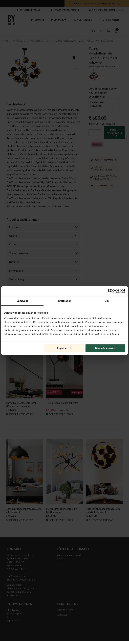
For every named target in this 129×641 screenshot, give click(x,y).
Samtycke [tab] (22, 300)
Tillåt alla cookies (105, 348)
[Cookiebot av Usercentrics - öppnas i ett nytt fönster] (110, 291)
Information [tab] (64, 300)
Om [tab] (106, 300)
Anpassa (64, 348)
